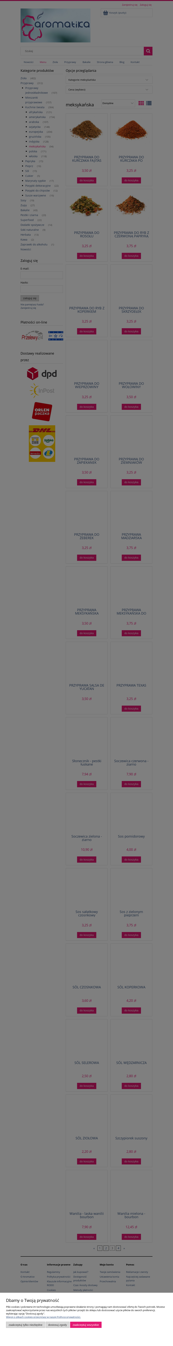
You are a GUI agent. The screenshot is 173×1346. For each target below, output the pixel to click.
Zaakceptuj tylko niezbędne (25, 1324)
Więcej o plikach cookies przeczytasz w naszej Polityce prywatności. (43, 1317)
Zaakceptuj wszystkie (86, 1324)
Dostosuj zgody (57, 1324)
